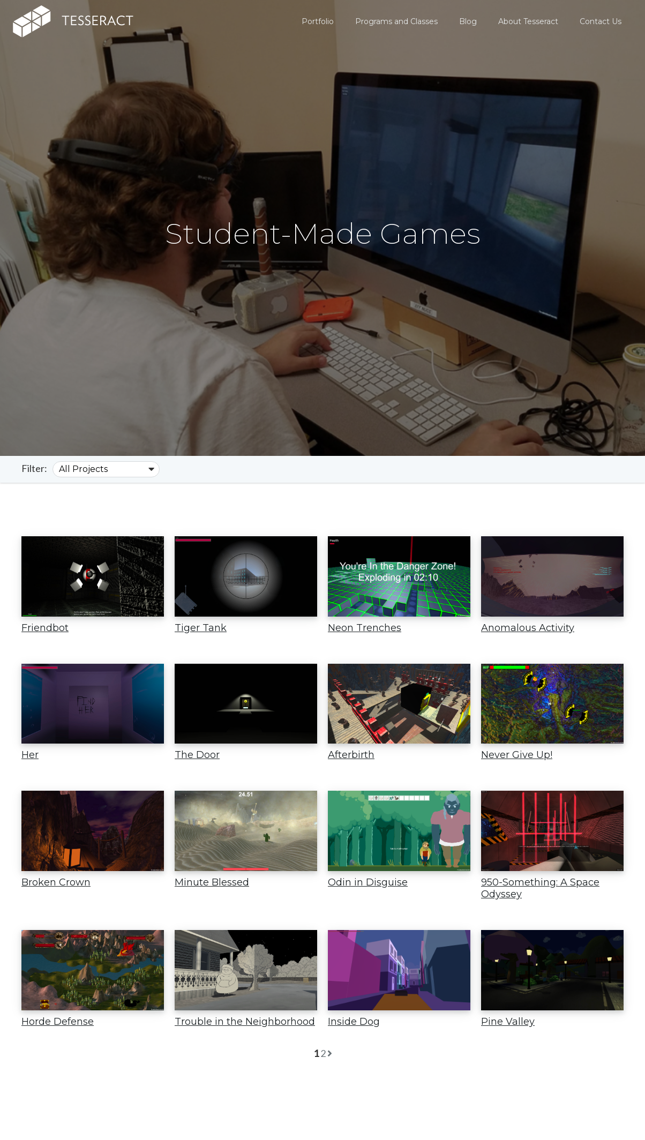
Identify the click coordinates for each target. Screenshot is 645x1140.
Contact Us (600, 21)
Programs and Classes (396, 21)
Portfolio (318, 21)
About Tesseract (528, 21)
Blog (468, 21)
